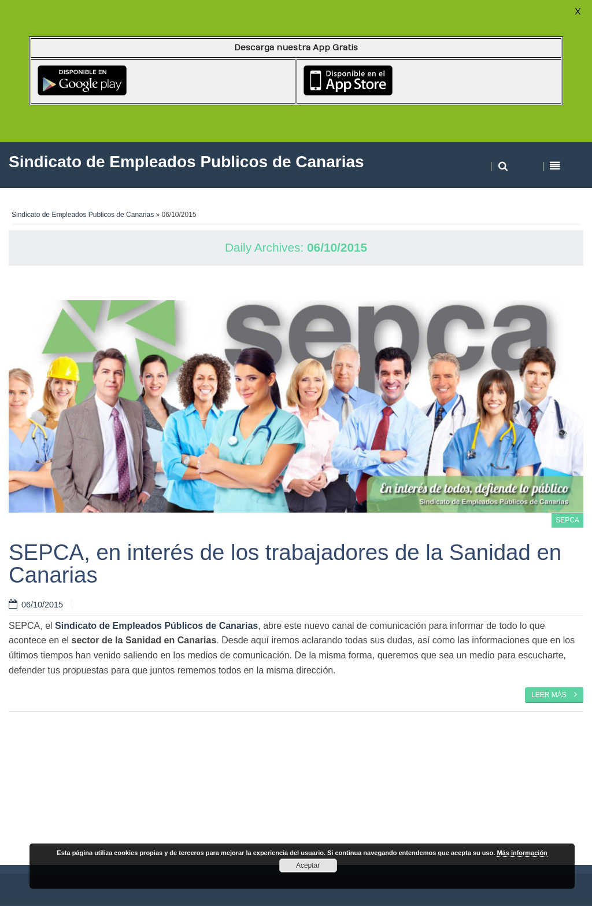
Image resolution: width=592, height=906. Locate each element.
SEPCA (567, 520)
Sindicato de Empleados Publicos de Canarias (83, 215)
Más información (522, 852)
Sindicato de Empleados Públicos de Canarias (156, 626)
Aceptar (308, 865)
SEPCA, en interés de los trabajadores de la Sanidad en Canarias (285, 563)
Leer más (554, 694)
